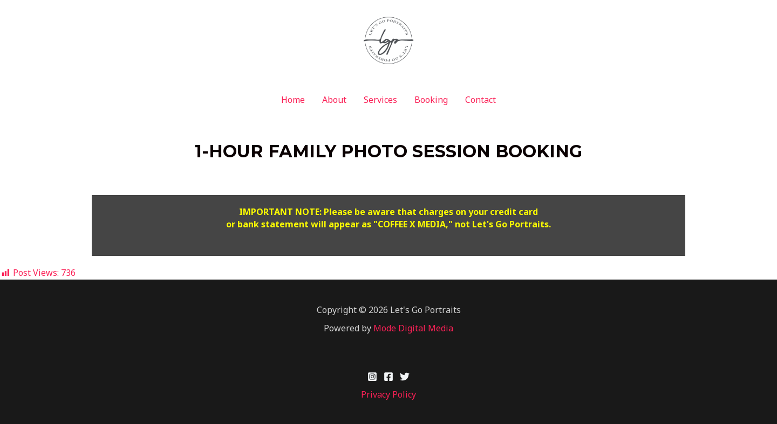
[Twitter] (405, 376)
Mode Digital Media (413, 328)
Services (380, 100)
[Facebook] (388, 376)
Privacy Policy (388, 394)
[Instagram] (372, 376)
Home (293, 100)
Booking (431, 100)
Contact (480, 100)
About (334, 100)
